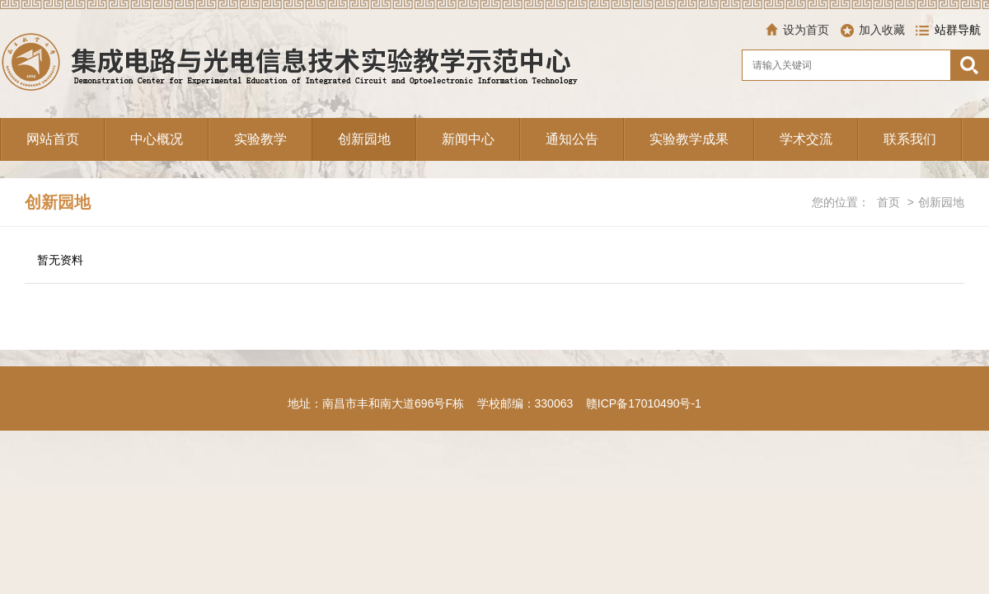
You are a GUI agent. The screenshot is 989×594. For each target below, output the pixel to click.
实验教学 (260, 139)
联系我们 (910, 139)
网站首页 (52, 139)
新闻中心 (468, 139)
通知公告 (572, 139)
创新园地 (364, 139)
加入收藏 (882, 29)
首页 (888, 202)
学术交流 (806, 139)
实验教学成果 (689, 139)
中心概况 (156, 139)
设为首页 (806, 29)
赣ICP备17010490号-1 (643, 403)
